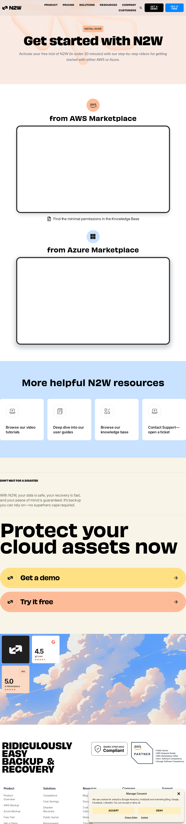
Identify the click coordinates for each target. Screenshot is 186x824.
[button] (179, 793)
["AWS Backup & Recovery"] (14, 805)
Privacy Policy (131, 817)
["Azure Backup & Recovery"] (14, 811)
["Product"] (14, 797)
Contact (144, 817)
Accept (114, 810)
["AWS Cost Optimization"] (53, 801)
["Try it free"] (14, 817)
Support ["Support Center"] (167, 788)
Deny (159, 810)
